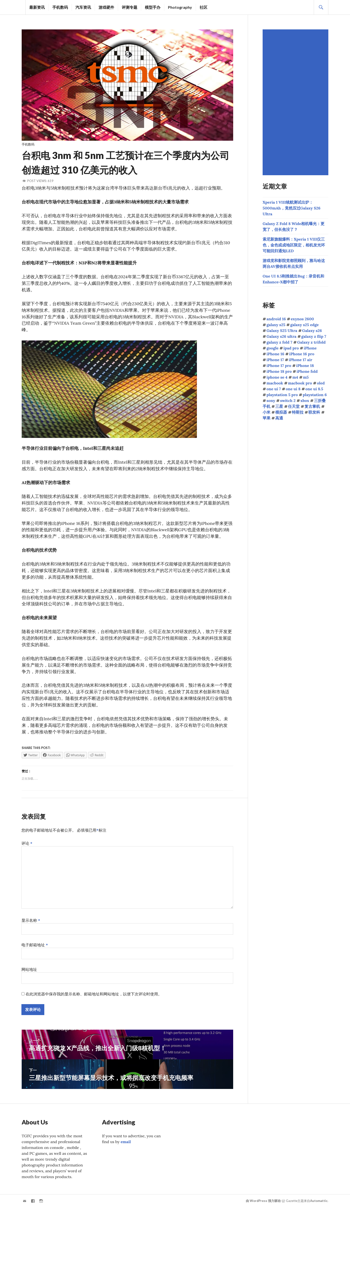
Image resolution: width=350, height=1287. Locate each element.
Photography (180, 7)
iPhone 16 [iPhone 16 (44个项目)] (275, 353)
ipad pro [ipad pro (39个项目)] (291, 348)
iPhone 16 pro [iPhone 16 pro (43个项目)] (301, 353)
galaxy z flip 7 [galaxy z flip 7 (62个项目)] (313, 336)
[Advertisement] (296, 102)
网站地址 (29, 971)
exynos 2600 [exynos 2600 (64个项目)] (302, 318)
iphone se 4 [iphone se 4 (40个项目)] (277, 377)
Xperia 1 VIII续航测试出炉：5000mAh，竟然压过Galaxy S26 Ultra (291, 208)
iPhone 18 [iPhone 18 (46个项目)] (305, 365)
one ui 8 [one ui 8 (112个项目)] (293, 388)
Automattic (319, 1203)
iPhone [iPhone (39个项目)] (310, 348)
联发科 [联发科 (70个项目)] (314, 412)
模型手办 (152, 7)
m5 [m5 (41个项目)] (306, 377)
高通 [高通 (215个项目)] (279, 418)
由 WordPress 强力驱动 (263, 1203)
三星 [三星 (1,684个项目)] (279, 406)
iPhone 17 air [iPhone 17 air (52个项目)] (300, 359)
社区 (203, 7)
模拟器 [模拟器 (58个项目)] (281, 412)
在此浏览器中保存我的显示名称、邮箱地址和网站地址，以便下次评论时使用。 (94, 996)
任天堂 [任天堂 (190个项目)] (294, 406)
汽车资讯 (83, 7)
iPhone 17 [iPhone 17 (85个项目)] (275, 359)
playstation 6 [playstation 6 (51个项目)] (315, 394)
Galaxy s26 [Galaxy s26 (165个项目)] (312, 330)
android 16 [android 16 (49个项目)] (276, 318)
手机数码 (60, 7)
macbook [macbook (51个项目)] (275, 383)
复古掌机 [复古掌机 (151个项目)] (312, 406)
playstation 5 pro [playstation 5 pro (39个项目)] (282, 394)
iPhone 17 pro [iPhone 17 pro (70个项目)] (279, 365)
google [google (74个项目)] (272, 348)
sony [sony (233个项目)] (271, 400)
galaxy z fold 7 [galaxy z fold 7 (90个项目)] (279, 342)
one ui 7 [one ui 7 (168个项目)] (274, 388)
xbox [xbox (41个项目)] (304, 400)
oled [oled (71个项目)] (321, 383)
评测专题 (129, 7)
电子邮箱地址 (34, 947)
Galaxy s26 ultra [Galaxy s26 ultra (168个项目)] (281, 336)
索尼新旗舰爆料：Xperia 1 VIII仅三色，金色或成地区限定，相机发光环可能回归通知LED (294, 245)
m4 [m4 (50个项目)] (295, 377)
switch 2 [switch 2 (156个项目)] (287, 400)
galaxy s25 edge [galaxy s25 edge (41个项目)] (304, 324)
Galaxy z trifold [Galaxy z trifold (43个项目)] (311, 342)
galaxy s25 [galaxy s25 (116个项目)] (276, 324)
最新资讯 (37, 7)
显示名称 (30, 922)
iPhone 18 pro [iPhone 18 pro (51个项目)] (279, 371)
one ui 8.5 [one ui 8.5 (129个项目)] (314, 388)
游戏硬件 (106, 7)
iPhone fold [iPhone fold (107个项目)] (307, 371)
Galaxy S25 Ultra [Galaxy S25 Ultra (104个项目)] (282, 330)
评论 (26, 845)
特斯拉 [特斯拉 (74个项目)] (298, 412)
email (125, 1143)
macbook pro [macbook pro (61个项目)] (300, 383)
